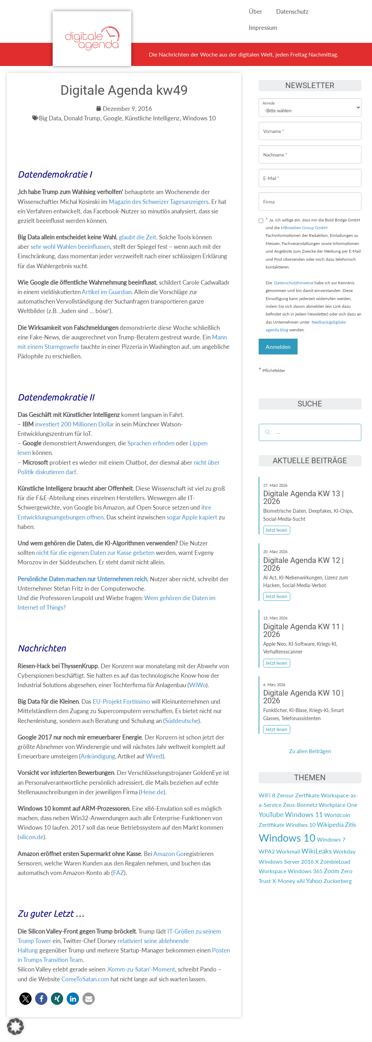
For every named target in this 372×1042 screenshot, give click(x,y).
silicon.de (31, 837)
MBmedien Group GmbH (304, 227)
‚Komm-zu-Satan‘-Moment (141, 969)
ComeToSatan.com (85, 979)
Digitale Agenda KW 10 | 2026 (303, 697)
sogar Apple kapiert (192, 517)
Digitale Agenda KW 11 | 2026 (303, 630)
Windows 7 (331, 839)
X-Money (283, 880)
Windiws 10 (300, 824)
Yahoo (314, 880)
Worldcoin (337, 814)
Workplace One (338, 804)
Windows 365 (305, 871)
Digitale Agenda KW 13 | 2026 (303, 497)
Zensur (285, 795)
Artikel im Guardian (107, 292)
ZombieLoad (335, 861)
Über (255, 11)
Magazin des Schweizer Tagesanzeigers (158, 201)
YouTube (271, 814)
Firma (268, 196)
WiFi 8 (267, 795)
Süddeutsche (181, 720)
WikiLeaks (316, 851)
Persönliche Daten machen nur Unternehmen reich (82, 579)
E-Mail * (271, 173)
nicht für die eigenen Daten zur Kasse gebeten (95, 552)
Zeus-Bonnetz (300, 804)
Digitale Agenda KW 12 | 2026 (303, 564)
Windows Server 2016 (286, 861)
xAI (301, 880)
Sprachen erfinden (150, 443)
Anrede (269, 98)
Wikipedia (330, 824)
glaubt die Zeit (137, 237)
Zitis (350, 824)
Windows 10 (287, 837)
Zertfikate (307, 795)
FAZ (118, 872)
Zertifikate (271, 824)
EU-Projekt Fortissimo (121, 701)
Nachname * (275, 149)
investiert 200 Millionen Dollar (74, 424)
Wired (154, 756)
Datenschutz (292, 11)
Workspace (272, 871)
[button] (25, 999)
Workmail (288, 851)
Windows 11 (304, 814)
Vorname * (273, 126)
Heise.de (152, 792)
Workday (344, 851)
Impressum (263, 27)
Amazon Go (168, 853)
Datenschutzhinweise (293, 282)
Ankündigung (98, 756)
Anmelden (278, 346)
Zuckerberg (338, 880)
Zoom (331, 871)
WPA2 (267, 851)
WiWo (197, 685)
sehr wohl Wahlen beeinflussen (70, 246)
